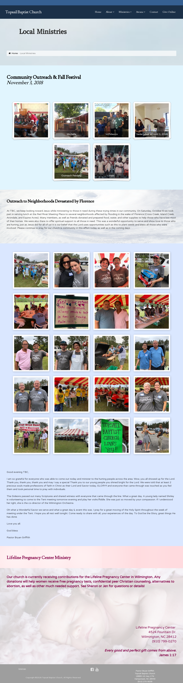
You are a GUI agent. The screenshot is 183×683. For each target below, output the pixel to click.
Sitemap (22, 669)
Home (15, 53)
